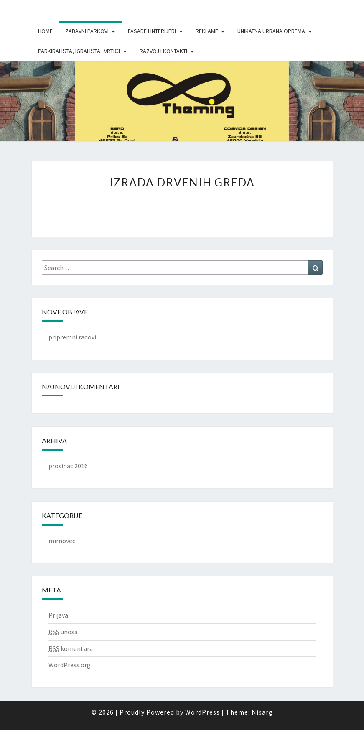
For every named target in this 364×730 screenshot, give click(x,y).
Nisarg (262, 712)
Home (45, 31)
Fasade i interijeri (152, 31)
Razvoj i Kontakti (163, 51)
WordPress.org (69, 665)
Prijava (58, 615)
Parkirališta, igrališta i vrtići (79, 51)
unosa (63, 632)
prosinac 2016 (68, 466)
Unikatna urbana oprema (271, 31)
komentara (70, 648)
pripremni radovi (72, 337)
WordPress (202, 712)
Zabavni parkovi (87, 31)
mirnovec (61, 540)
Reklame (207, 31)
